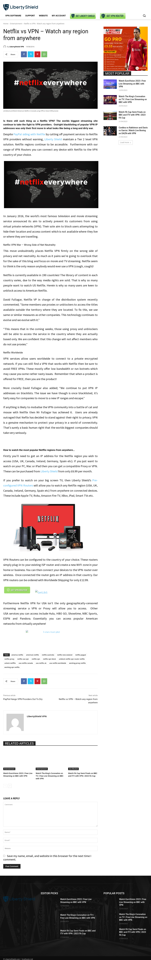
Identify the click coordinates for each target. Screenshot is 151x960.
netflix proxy (9, 659)
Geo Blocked (73, 769)
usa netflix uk (41, 663)
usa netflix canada (26, 663)
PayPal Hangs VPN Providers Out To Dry (22, 699)
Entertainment (16, 23)
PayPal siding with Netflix (29, 134)
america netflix (17, 655)
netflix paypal (80, 655)
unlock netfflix (10, 663)
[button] (144, 15)
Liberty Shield (53, 139)
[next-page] (10, 786)
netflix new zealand (64, 655)
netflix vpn (36, 659)
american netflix (32, 655)
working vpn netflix (11, 667)
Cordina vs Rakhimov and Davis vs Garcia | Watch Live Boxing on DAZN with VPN (133, 130)
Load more (125, 142)
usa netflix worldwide (57, 663)
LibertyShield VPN (16, 46)
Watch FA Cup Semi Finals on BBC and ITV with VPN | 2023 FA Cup (132, 115)
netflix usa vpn (23, 659)
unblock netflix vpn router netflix (72, 659)
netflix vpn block (49, 659)
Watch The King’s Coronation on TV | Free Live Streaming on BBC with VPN (49, 776)
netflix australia (48, 655)
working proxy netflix (77, 663)
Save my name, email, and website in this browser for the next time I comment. (47, 857)
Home (5, 23)
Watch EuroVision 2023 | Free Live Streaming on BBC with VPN (132, 84)
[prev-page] (5, 786)
